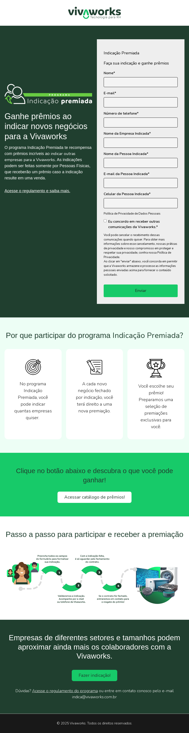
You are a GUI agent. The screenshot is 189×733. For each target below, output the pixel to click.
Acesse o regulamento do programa (65, 691)
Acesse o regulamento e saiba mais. (37, 191)
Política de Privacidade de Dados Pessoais (132, 214)
